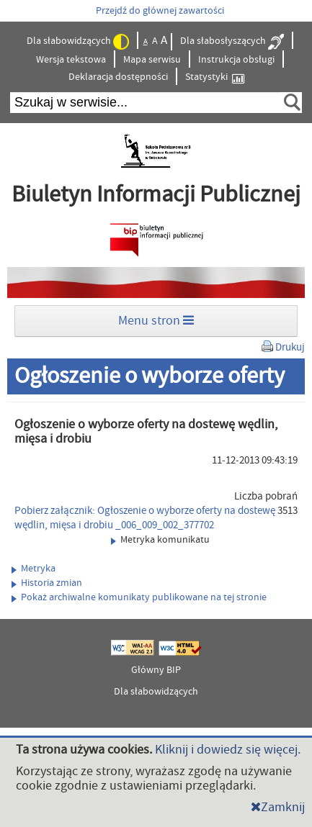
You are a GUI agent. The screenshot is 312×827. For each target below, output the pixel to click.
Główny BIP (156, 670)
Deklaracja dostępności (118, 77)
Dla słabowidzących (78, 42)
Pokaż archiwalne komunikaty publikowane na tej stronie (139, 597)
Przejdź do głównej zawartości (160, 10)
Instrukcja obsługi (236, 59)
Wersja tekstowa (71, 59)
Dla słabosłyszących (232, 42)
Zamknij (278, 807)
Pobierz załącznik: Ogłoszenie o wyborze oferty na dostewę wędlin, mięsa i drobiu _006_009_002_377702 (144, 518)
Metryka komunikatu (160, 539)
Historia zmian (47, 583)
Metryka (33, 568)
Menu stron (156, 320)
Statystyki (214, 77)
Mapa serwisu (152, 59)
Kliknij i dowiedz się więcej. (227, 749)
